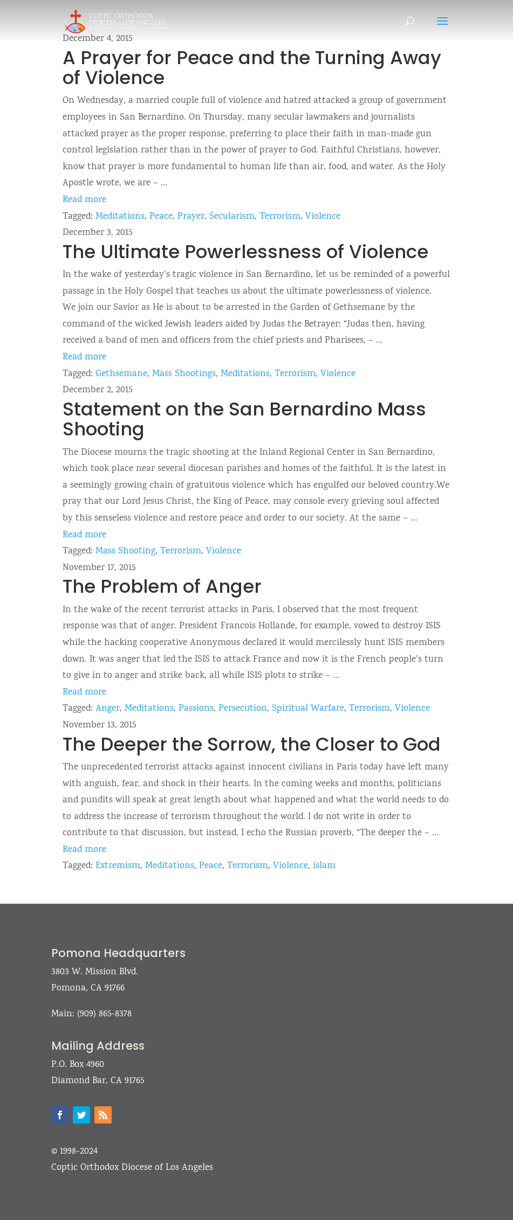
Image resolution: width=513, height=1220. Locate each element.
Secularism (232, 217)
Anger (107, 709)
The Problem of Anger (162, 586)
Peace (161, 217)
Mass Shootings (184, 374)
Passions (196, 709)
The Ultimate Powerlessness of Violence (245, 252)
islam (324, 866)
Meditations (120, 217)
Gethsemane (121, 374)
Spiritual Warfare (308, 709)
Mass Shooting (125, 551)
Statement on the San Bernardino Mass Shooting (244, 419)
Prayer (190, 217)
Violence (322, 217)
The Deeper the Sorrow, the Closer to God (252, 744)
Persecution (242, 709)
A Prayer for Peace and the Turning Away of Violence (252, 68)
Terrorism (279, 217)
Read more (84, 200)
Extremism (117, 866)
